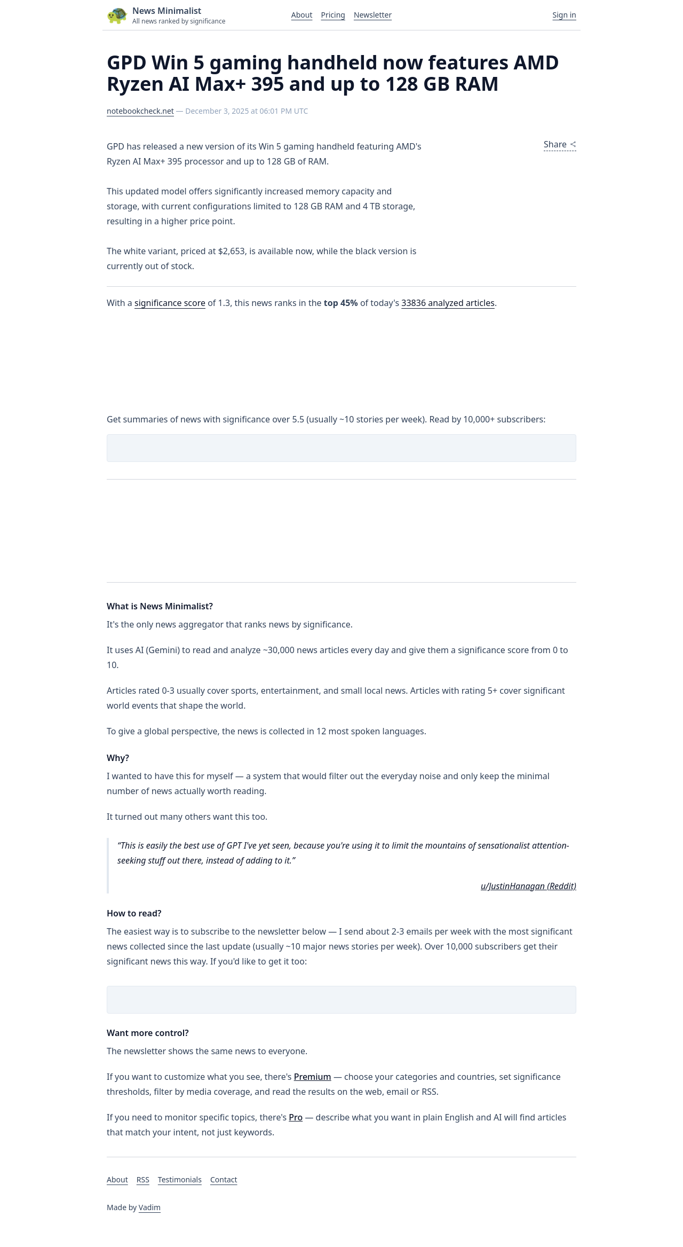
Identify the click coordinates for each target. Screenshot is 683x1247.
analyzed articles (448, 303)
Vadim (150, 1207)
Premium (312, 1077)
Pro (296, 1117)
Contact (223, 1179)
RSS (143, 1179)
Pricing (333, 15)
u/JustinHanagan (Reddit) (528, 886)
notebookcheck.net (140, 111)
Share (560, 144)
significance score (169, 303)
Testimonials (180, 1179)
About (302, 15)
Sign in (564, 15)
